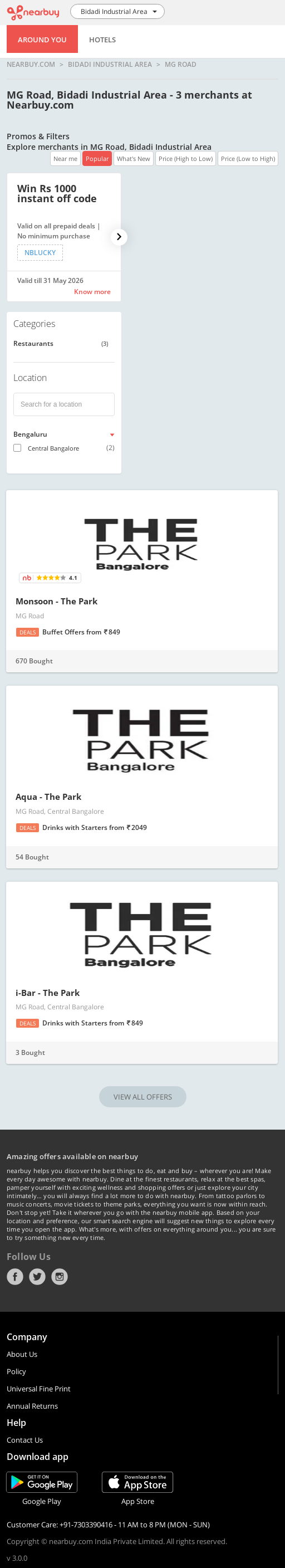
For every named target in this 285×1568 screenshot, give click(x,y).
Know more (92, 291)
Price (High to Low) (186, 158)
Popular (97, 158)
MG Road (180, 65)
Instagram (59, 1276)
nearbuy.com (31, 65)
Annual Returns (32, 1406)
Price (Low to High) (248, 158)
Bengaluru (30, 434)
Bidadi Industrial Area (110, 65)
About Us (22, 1354)
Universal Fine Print (39, 1389)
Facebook (15, 1276)
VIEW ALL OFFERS (143, 1097)
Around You (42, 40)
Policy (16, 1371)
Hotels (102, 40)
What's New (133, 158)
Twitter (37, 1276)
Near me (65, 158)
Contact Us (25, 1440)
